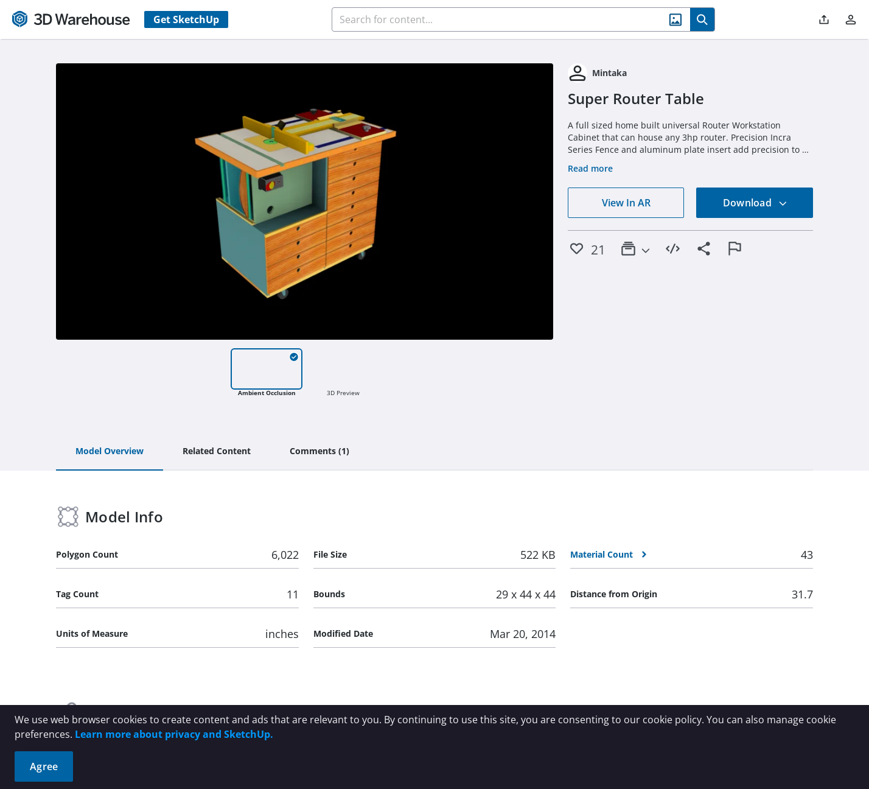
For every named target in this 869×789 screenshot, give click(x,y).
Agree (44, 766)
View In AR (626, 202)
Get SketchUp (186, 19)
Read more (590, 168)
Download (755, 202)
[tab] (109, 452)
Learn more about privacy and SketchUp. (174, 734)
